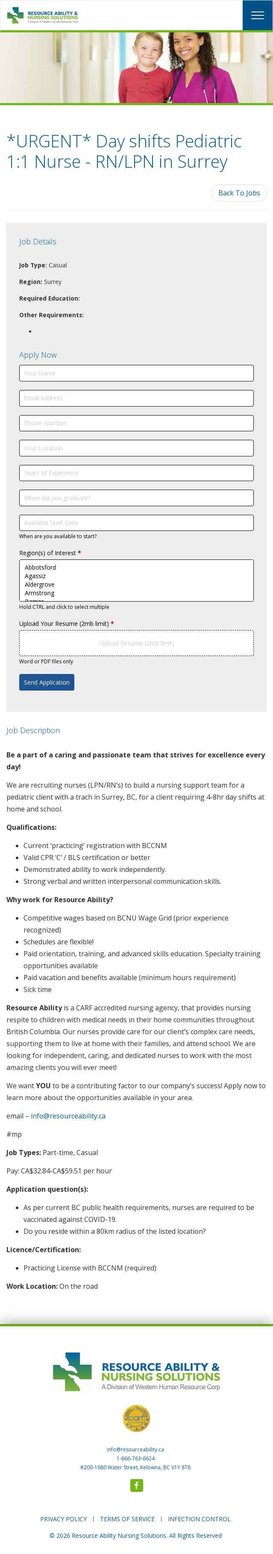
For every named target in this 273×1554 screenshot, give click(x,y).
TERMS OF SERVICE (127, 1519)
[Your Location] (136, 448)
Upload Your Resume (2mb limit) (66, 623)
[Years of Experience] (136, 473)
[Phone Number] (136, 423)
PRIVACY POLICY (63, 1519)
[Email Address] (136, 398)
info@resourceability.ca (68, 1116)
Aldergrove (136, 584)
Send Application (47, 682)
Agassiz (136, 576)
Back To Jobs (239, 193)
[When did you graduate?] (136, 498)
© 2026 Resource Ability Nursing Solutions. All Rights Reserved (136, 1535)
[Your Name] (136, 373)
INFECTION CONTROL (199, 1519)
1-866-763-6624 (136, 1458)
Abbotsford (136, 567)
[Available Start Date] (136, 523)
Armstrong (136, 593)
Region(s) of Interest (50, 553)
